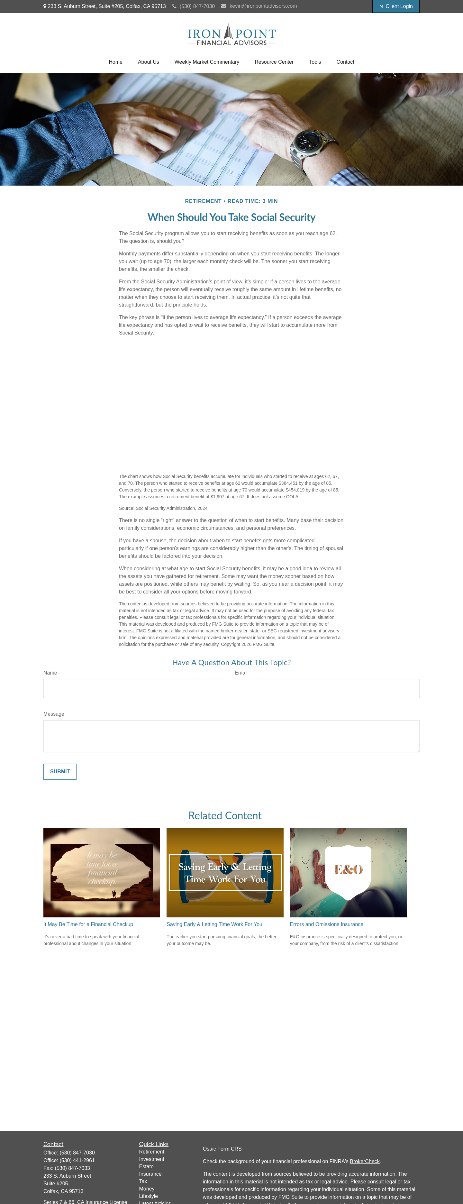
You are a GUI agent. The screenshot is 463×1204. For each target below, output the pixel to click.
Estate (146, 1166)
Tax (143, 1181)
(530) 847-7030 (193, 6)
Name (50, 673)
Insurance (150, 1174)
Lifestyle (148, 1196)
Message (53, 714)
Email (241, 673)
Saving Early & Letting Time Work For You (214, 924)
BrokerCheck (364, 1161)
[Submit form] (60, 772)
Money (147, 1188)
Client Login (396, 6)
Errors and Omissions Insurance (327, 924)
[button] (115, 62)
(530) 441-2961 (77, 1160)
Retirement (151, 1151)
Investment (151, 1159)
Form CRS (229, 1149)
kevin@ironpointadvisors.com (259, 6)
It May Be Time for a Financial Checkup (88, 924)
